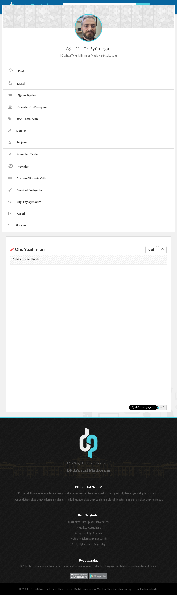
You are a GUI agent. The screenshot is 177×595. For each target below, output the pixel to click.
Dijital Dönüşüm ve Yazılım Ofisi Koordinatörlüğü (103, 589)
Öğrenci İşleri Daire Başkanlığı (88, 538)
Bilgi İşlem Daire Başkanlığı (89, 544)
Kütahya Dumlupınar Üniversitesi (88, 522)
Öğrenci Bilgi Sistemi (88, 533)
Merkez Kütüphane (88, 527)
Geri (151, 250)
